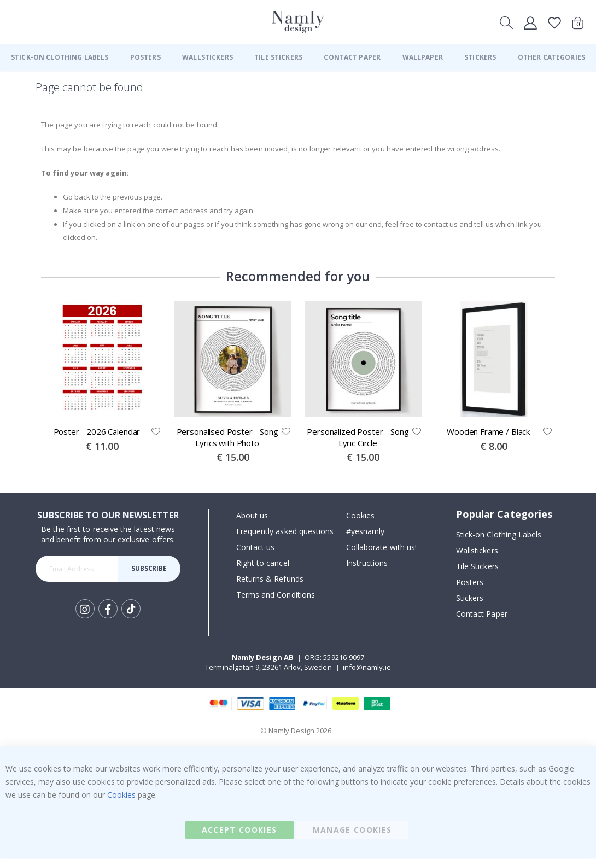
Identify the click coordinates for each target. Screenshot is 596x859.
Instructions (367, 563)
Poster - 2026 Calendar (97, 431)
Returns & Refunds (269, 579)
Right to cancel (262, 563)
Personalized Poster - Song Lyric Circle (357, 437)
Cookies (360, 516)
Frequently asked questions (285, 532)
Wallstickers (477, 551)
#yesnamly (365, 532)
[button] (155, 432)
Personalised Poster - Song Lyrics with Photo (227, 437)
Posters (469, 582)
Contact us (255, 547)
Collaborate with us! (381, 547)
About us (252, 516)
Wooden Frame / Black (488, 431)
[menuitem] (59, 57)
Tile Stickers (477, 567)
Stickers (470, 598)
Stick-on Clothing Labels (499, 535)
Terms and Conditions (275, 595)
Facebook (108, 609)
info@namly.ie (367, 668)
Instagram (85, 609)
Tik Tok (131, 609)
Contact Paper (481, 614)
